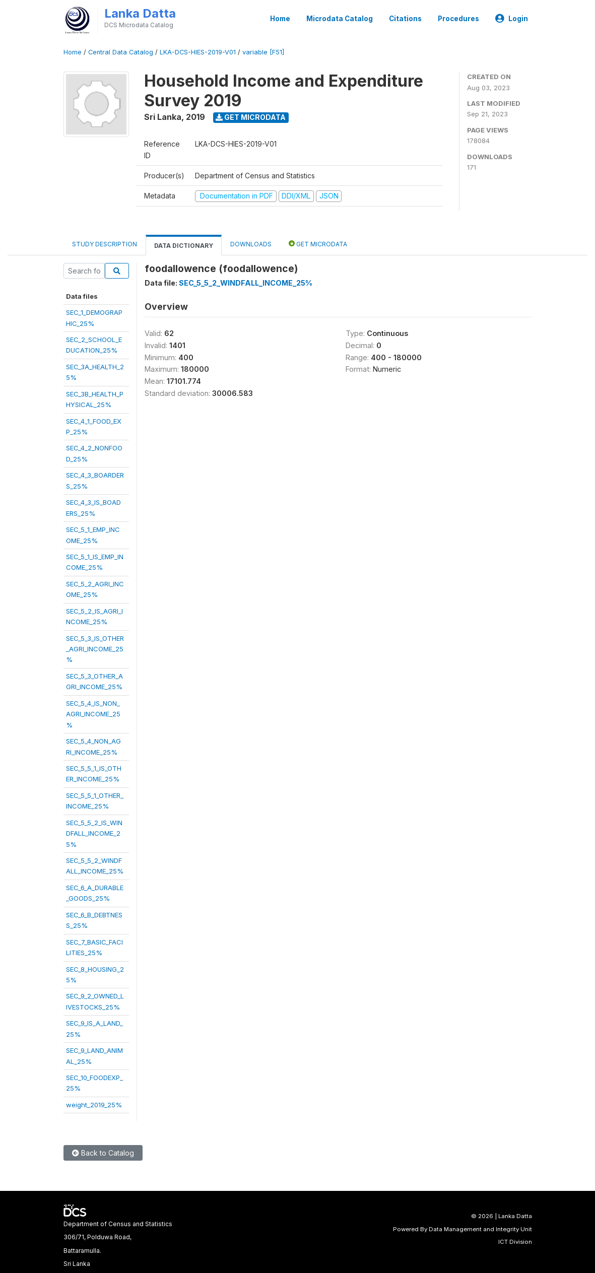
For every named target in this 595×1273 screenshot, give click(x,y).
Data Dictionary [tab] (183, 245)
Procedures (458, 19)
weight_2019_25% (94, 1105)
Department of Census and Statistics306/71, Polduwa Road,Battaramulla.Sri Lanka (117, 1243)
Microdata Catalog (339, 19)
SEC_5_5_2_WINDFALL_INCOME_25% (245, 283)
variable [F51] (263, 52)
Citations (405, 19)
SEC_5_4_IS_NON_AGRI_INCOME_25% (93, 714)
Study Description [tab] (104, 244)
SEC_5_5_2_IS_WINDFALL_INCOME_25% (94, 833)
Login (511, 19)
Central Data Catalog (120, 52)
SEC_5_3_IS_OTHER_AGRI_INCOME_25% (95, 649)
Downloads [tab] (251, 244)
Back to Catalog (103, 1153)
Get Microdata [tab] (318, 243)
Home (280, 19)
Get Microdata (251, 117)
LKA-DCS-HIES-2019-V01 (198, 52)
